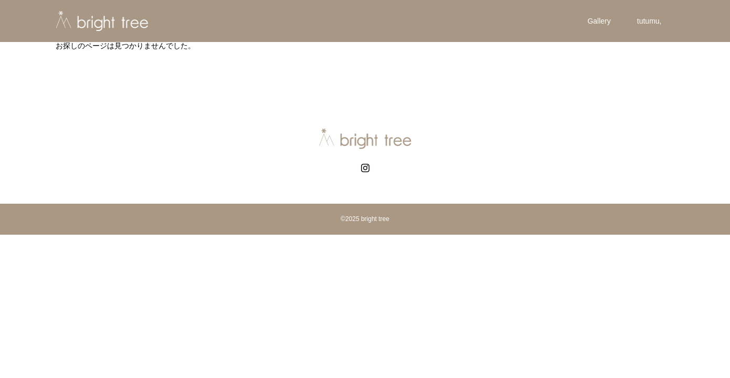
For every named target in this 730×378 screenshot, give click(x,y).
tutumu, (649, 21)
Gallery (598, 21)
